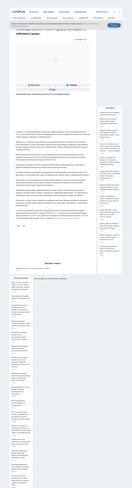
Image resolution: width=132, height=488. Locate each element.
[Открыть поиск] (114, 12)
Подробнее (56, 460)
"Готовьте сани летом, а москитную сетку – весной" (53, 269)
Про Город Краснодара (45, 423)
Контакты (56, 429)
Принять (114, 25)
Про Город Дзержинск (15, 423)
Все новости (33, 12)
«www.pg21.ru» (21, 438)
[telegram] (24, 226)
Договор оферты (36, 432)
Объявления (12, 432)
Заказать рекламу (68, 18)
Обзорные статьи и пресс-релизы (62, 432)
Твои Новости (28, 417)
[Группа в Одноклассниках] (91, 420)
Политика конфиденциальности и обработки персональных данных (26, 462)
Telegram (12, 429)
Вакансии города (52, 18)
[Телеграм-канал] (71, 85)
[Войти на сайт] (119, 12)
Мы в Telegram (98, 18)
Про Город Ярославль (15, 419)
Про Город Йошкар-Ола (46, 417)
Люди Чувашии (48, 12)
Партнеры (56, 434)
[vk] (18, 226)
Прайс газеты (13, 434)
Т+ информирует (36, 18)
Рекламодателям (80, 12)
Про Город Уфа (58, 419)
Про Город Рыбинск (45, 419)
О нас (33, 429)
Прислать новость (102, 12)
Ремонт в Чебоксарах (19, 18)
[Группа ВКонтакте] (34, 85)
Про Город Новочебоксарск (16, 417)
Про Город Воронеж (60, 417)
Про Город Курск (29, 419)
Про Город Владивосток (31, 423)
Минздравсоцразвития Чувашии (67, 218)
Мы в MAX (111, 18)
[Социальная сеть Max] (53, 89)
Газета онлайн (64, 12)
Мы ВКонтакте (83, 18)
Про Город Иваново (75, 417)
